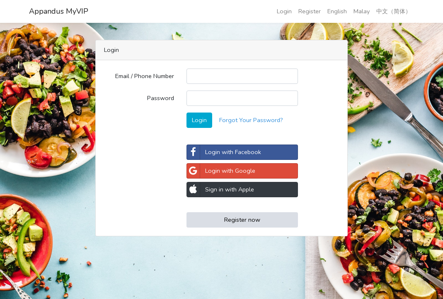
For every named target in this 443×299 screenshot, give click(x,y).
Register (309, 11)
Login (284, 11)
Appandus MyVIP (58, 11)
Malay (361, 11)
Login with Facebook (224, 152)
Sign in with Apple (220, 189)
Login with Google (221, 171)
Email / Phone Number (144, 76)
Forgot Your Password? (251, 120)
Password (160, 98)
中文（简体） (393, 11)
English (337, 11)
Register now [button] (242, 220)
